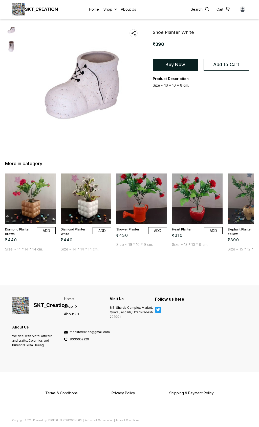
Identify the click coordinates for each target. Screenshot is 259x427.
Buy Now (175, 64)
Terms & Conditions (127, 420)
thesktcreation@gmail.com (90, 332)
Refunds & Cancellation (98, 420)
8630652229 (79, 339)
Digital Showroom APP (65, 420)
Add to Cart (226, 64)
